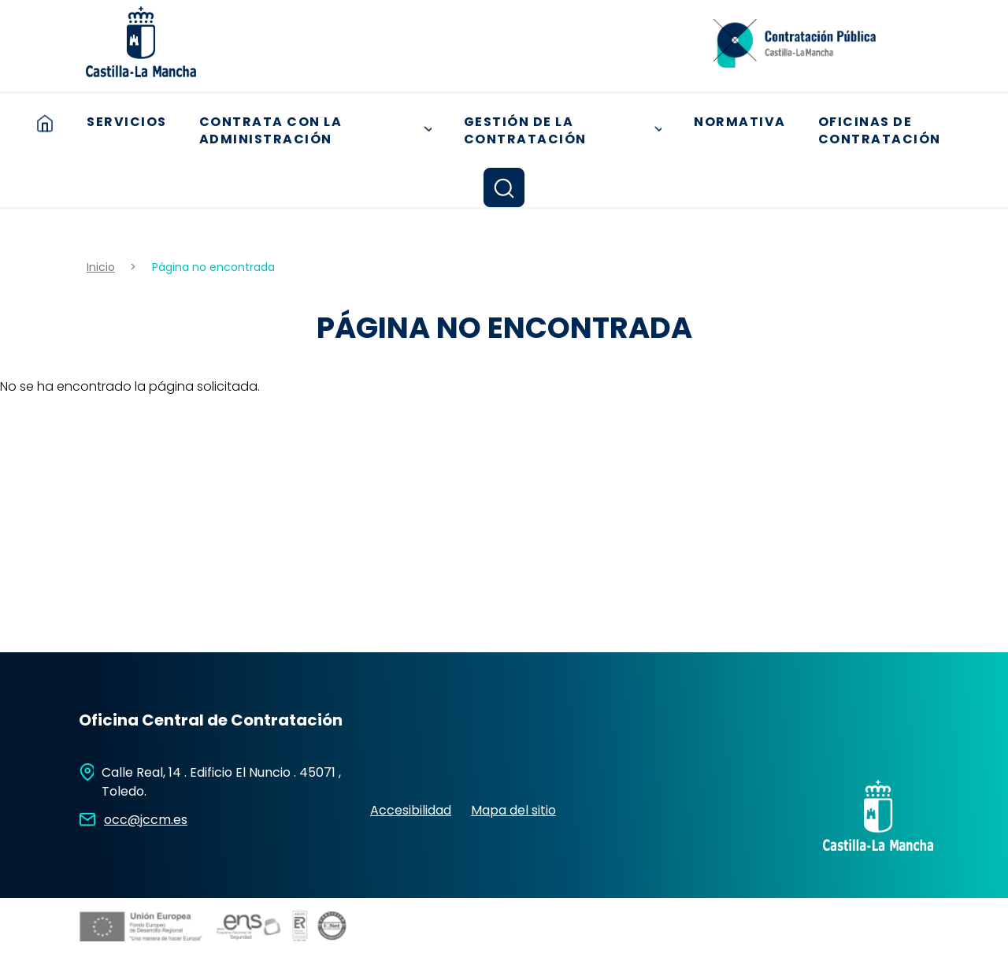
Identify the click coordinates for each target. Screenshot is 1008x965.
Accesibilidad (410, 810)
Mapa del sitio (513, 810)
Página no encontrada (213, 267)
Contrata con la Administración (321, 130)
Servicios (127, 122)
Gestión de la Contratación (568, 130)
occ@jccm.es (145, 820)
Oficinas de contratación (879, 130)
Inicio (44, 122)
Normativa (740, 122)
